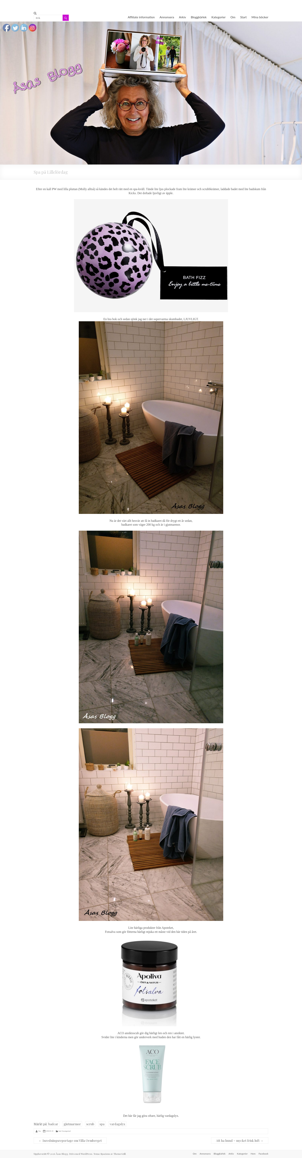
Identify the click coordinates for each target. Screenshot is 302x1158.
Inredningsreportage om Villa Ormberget (70, 1141)
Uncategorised (66, 1131)
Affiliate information (141, 17)
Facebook (263, 1153)
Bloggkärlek (199, 17)
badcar (53, 1124)
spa (102, 1124)
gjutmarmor (72, 1124)
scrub (90, 1124)
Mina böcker (260, 17)
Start (243, 17)
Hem (253, 1153)
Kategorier (218, 17)
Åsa (39, 1131)
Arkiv (182, 17)
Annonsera (166, 17)
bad (60, 1131)
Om (232, 17)
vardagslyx (117, 1124)
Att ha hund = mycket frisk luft (239, 1141)
